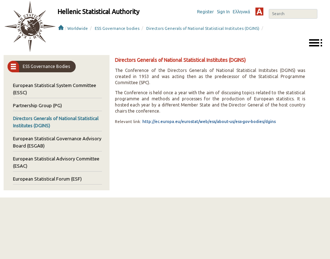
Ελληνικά (241, 11)
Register (205, 11)
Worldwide (77, 28)
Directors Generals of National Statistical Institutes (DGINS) (202, 28)
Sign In (223, 11)
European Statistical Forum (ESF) (47, 178)
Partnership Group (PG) (37, 105)
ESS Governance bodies (117, 28)
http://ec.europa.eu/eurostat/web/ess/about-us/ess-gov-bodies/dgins (208, 121)
